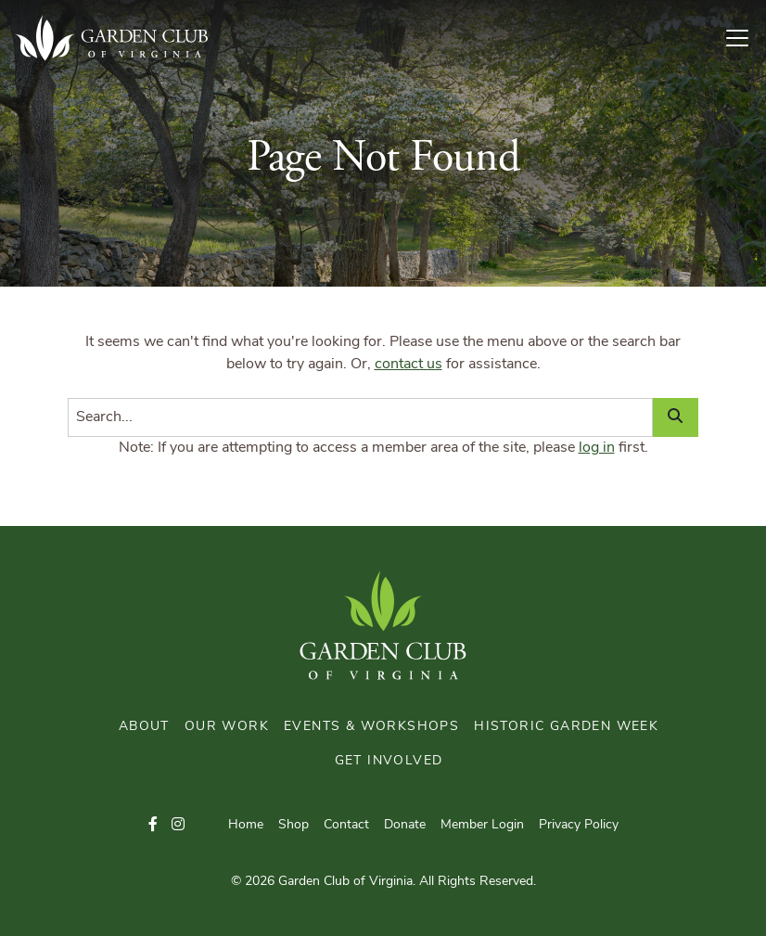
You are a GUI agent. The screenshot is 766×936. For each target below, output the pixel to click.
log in (597, 448)
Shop (293, 825)
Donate (405, 825)
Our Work (227, 727)
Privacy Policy (579, 825)
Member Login (482, 825)
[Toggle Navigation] (744, 38)
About (144, 727)
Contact (346, 825)
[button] (153, 825)
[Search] (360, 417)
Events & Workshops (371, 727)
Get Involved (389, 761)
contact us (408, 364)
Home (245, 825)
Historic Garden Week (566, 727)
